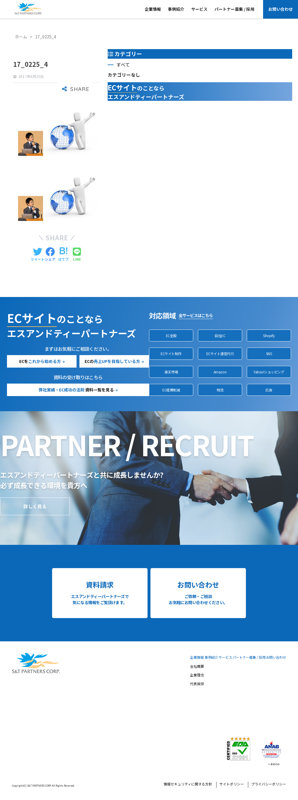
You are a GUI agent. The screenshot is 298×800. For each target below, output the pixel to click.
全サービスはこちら (196, 315)
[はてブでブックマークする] (63, 254)
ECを (40, 361)
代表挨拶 (197, 684)
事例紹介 (176, 9)
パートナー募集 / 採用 (234, 9)
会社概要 (197, 667)
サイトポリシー (231, 784)
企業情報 (153, 9)
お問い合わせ (280, 9)
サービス (199, 9)
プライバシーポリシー (268, 784)
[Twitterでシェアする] (38, 254)
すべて (123, 64)
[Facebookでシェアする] (50, 254)
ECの (112, 361)
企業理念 (197, 675)
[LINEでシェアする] (77, 254)
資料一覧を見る (76, 390)
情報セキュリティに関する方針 (188, 784)
